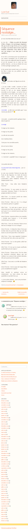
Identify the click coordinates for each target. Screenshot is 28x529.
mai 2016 (3, 514)
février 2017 (4, 495)
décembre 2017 (5, 480)
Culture (3, 391)
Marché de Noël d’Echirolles (8, 374)
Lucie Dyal (5, 12)
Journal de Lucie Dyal (10, 285)
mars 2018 (3, 476)
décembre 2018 (5, 461)
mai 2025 (3, 411)
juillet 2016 (3, 510)
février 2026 (4, 400)
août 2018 (3, 470)
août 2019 (3, 457)
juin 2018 (3, 472)
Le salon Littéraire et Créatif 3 (8, 372)
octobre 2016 (4, 504)
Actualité (3, 386)
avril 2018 (3, 474)
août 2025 (3, 409)
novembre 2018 (5, 464)
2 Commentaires (19, 285)
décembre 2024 (5, 417)
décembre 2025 (5, 403)
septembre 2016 (5, 506)
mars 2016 (3, 518)
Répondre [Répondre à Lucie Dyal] (24, 317)
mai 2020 (3, 451)
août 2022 (3, 440)
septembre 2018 (5, 468)
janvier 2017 (4, 497)
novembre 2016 (5, 501)
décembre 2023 (5, 426)
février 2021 (4, 447)
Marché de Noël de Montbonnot (9, 376)
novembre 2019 (5, 455)
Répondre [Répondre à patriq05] (24, 306)
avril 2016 (3, 516)
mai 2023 (3, 432)
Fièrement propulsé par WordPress (8, 528)
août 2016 (3, 508)
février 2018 (4, 478)
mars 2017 (3, 493)
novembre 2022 (5, 438)
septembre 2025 (5, 407)
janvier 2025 (4, 415)
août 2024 (3, 421)
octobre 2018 (4, 466)
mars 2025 (3, 413)
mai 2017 (3, 489)
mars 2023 (3, 434)
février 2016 (4, 520)
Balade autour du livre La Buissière (9, 381)
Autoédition (4, 388)
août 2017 (3, 485)
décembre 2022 (5, 436)
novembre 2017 (5, 482)
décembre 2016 (5, 499)
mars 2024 (3, 424)
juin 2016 (3, 512)
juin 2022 (3, 443)
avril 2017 (3, 491)
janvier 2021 (4, 449)
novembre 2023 (5, 428)
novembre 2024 (5, 419)
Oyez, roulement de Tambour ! (8, 379)
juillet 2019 (3, 459)
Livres (2, 395)
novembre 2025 (5, 405)
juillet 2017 (3, 487)
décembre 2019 (5, 453)
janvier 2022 (4, 445)
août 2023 (3, 430)
